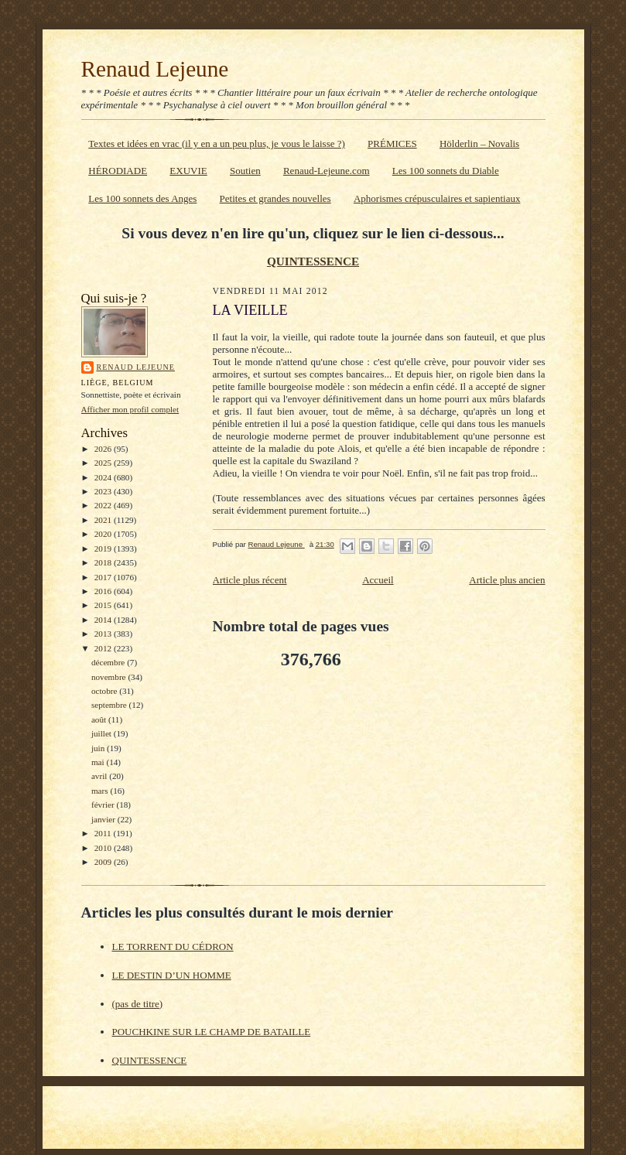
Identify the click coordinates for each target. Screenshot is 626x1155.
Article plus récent (250, 580)
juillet (102, 733)
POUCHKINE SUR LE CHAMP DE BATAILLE (211, 1031)
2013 (104, 633)
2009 (104, 861)
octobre (105, 690)
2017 (104, 577)
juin (99, 748)
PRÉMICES (392, 143)
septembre (110, 704)
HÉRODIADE (117, 170)
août (99, 719)
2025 (104, 462)
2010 (104, 848)
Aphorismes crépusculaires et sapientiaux (437, 198)
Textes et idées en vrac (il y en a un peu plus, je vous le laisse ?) (216, 143)
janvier (104, 819)
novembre (109, 677)
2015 (104, 605)
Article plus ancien (507, 580)
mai (99, 762)
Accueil (377, 580)
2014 (104, 619)
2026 (104, 448)
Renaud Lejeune (155, 68)
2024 (104, 477)
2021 (104, 520)
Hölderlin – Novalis (479, 143)
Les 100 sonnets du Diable (445, 170)
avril (100, 776)
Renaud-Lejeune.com (326, 170)
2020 (104, 533)
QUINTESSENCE (313, 261)
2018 (104, 562)
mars (101, 790)
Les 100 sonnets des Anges (142, 198)
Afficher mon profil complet (130, 409)
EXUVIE (188, 170)
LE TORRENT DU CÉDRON (173, 946)
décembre (109, 662)
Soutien (245, 170)
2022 (104, 505)
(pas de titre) (137, 1004)
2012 (104, 648)
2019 (104, 548)
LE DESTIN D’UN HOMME (171, 975)
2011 (104, 833)
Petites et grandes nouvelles (275, 198)
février (104, 804)
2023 (104, 491)
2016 (104, 591)
